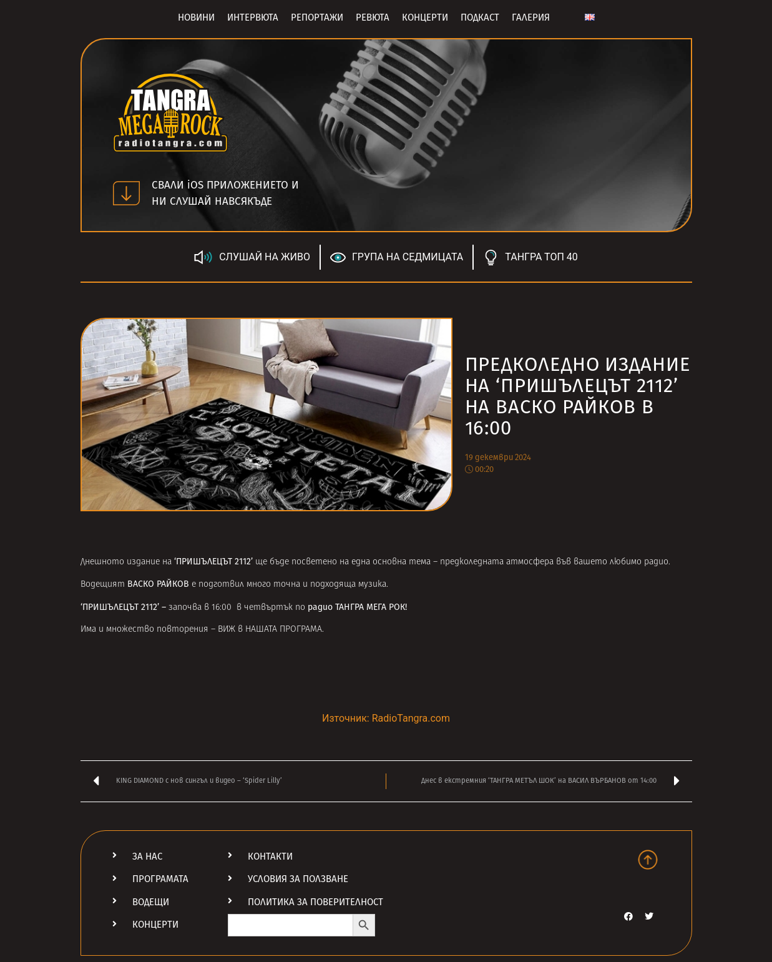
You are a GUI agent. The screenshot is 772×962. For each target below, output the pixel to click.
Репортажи (317, 17)
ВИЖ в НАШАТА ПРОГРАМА (270, 629)
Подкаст (480, 17)
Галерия (531, 17)
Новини (196, 17)
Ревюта (372, 17)
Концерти (425, 17)
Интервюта (252, 17)
